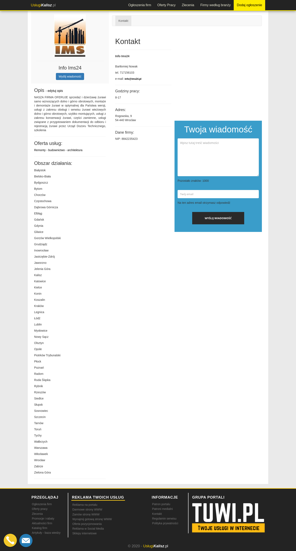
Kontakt (123, 20)
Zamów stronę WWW (85, 514)
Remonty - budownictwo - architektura (58, 150)
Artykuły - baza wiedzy (46, 532)
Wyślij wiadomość (70, 76)
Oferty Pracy (166, 5)
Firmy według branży (215, 5)
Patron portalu (161, 504)
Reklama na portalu (84, 504)
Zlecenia (188, 5)
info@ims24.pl (133, 79)
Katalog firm (39, 528)
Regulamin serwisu (164, 518)
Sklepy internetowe (84, 533)
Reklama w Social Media (88, 528)
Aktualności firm (42, 523)
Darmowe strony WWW (87, 509)
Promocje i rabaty (43, 518)
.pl (43, 5)
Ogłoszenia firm (139, 5)
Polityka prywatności (165, 523)
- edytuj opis (54, 91)
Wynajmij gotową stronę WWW (92, 519)
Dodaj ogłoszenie (249, 5)
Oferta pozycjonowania (87, 524)
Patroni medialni (162, 508)
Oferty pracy (39, 508)
